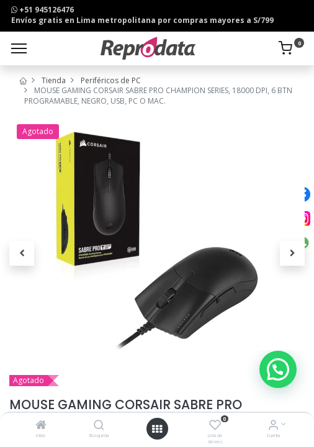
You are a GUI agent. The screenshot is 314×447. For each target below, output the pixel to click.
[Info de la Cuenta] (273, 426)
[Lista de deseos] (215, 426)
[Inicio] (41, 426)
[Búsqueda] (99, 426)
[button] (21, 253)
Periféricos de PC (111, 80)
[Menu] (19, 48)
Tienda (54, 80)
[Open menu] (157, 429)
